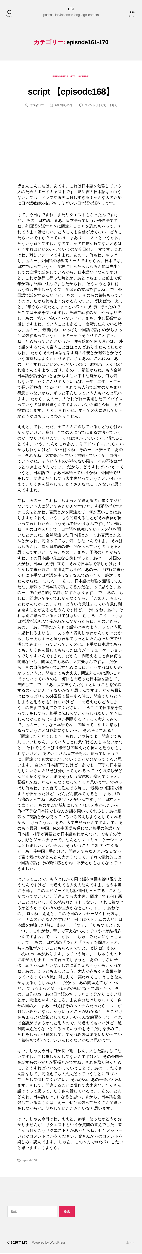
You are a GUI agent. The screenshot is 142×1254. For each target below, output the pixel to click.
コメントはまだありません (101, 106)
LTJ (71, 9)
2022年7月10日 (63, 106)
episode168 (30, 1161)
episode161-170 (64, 77)
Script (85, 77)
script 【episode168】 (71, 91)
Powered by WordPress (49, 1243)
